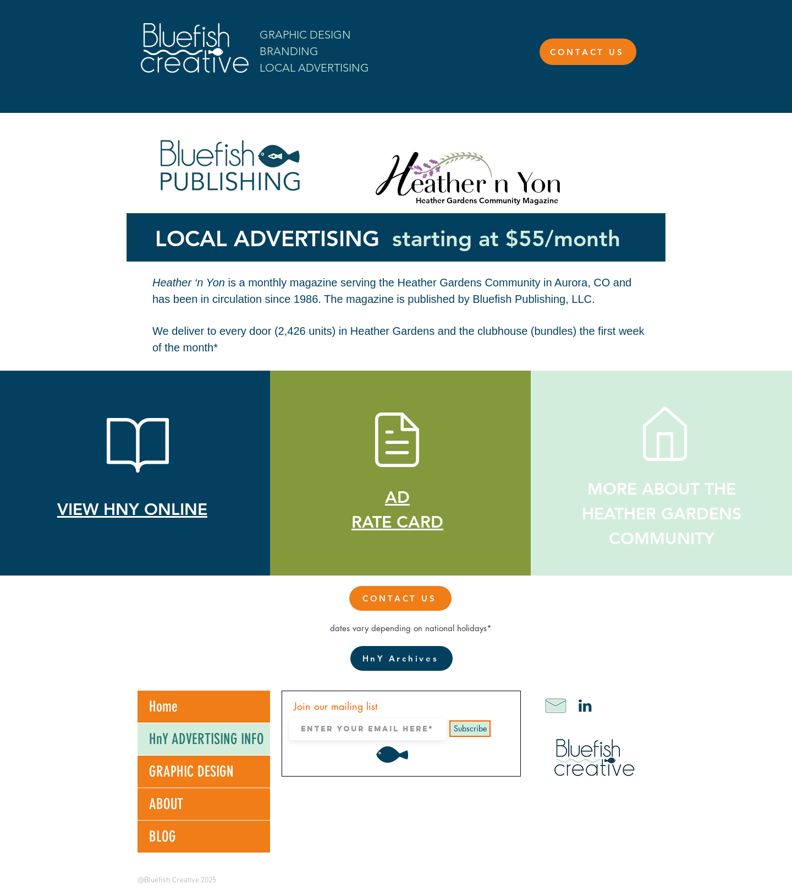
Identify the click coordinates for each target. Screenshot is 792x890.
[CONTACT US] (588, 52)
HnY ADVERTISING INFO (206, 739)
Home (163, 706)
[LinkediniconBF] (585, 705)
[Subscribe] (470, 728)
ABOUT (166, 804)
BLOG (162, 836)
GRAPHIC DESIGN (191, 771)
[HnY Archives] (401, 658)
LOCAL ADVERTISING (314, 67)
